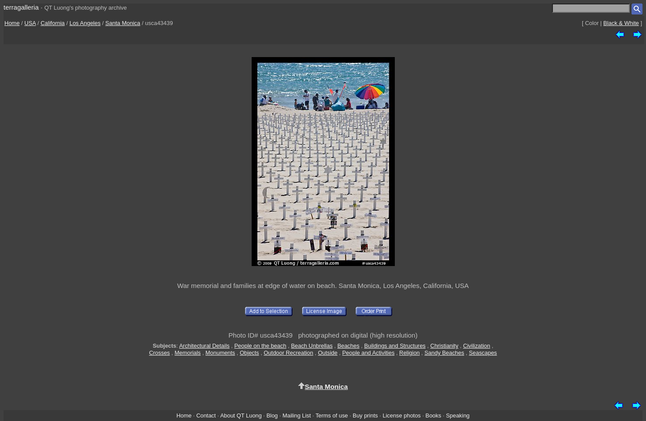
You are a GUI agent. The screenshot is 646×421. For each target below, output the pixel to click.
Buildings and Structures (395, 345)
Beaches (348, 345)
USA (30, 23)
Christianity (444, 345)
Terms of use (331, 415)
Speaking (457, 415)
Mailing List (296, 415)
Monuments (220, 352)
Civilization (476, 345)
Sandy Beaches (444, 352)
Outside (327, 352)
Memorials (188, 352)
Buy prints (365, 415)
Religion (409, 352)
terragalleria (21, 7)
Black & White (621, 23)
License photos (402, 415)
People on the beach (260, 345)
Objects (249, 352)
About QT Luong (240, 415)
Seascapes (483, 352)
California (52, 23)
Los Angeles (85, 23)
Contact (206, 415)
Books (433, 415)
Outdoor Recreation (289, 352)
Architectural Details (204, 345)
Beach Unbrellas (312, 345)
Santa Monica (123, 23)
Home (12, 23)
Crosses (159, 352)
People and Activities (368, 352)
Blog (272, 415)
